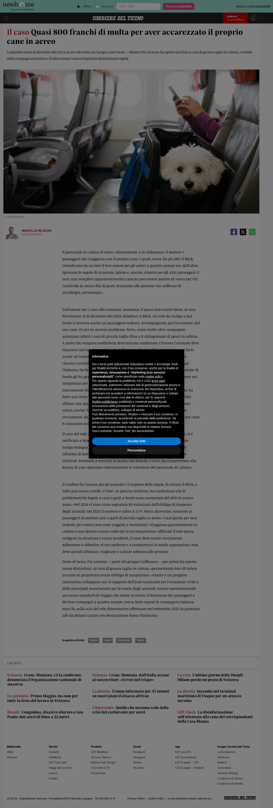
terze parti (158, 380)
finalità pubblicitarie (105, 401)
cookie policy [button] (153, 376)
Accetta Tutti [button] (136, 441)
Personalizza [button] (137, 450)
